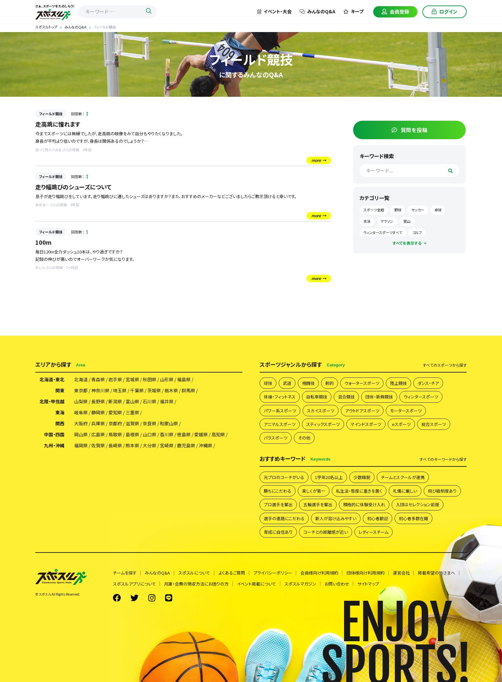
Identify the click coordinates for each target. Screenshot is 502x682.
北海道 (81, 379)
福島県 (184, 379)
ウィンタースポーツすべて (399, 231)
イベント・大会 (274, 11)
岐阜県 (81, 412)
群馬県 (188, 390)
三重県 (132, 412)
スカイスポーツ (320, 411)
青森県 (98, 379)
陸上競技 (398, 383)
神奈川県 (100, 390)
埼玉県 (120, 390)
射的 (329, 383)
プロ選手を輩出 (278, 505)
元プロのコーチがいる (284, 477)
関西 (59, 423)
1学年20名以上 (329, 477)
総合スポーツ (433, 424)
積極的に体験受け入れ (364, 505)
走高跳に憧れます (57, 124)
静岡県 (98, 412)
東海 (59, 412)
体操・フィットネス (280, 397)
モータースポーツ (406, 411)
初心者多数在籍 (413, 518)
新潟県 (115, 401)
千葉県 (137, 390)
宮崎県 (166, 445)
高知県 (218, 434)
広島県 (98, 434)
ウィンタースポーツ (421, 397)
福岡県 (81, 445)
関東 (59, 390)
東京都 (81, 390)
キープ (353, 11)
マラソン (420, 219)
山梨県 (81, 401)
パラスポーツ (275, 438)
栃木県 (171, 390)
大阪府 (81, 423)
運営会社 (402, 573)
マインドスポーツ (366, 424)
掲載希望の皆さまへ (437, 573)
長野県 (98, 401)
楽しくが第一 (313, 491)
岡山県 (81, 434)
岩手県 (115, 379)
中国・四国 (54, 434)
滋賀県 (132, 423)
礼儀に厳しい (405, 491)
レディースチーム (373, 532)
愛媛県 (201, 434)
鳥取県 (115, 434)
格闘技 (308, 383)
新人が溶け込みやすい (335, 518)
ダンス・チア (428, 383)
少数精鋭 (361, 477)
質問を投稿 (418, 128)
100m (43, 242)
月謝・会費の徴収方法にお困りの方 (196, 584)
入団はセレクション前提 (417, 505)
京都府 (115, 423)
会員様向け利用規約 (320, 573)
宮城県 (132, 379)
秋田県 (149, 379)
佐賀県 (98, 445)
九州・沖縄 (54, 445)
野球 (414, 208)
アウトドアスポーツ (362, 411)
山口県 (149, 434)
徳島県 (184, 434)
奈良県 (149, 423)
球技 (268, 383)
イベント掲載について (256, 584)
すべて (445, 365)
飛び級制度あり (442, 491)
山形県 (166, 379)
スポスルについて (194, 573)
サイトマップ (369, 584)
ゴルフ (433, 231)
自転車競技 (316, 397)
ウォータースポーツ (361, 383)
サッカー (434, 208)
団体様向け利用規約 (366, 573)
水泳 (400, 219)
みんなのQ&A (317, 11)
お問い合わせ (337, 584)
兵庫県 (98, 423)
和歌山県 (169, 423)
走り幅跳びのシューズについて (73, 187)
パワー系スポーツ (280, 411)
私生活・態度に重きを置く (359, 491)
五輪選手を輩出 (317, 505)
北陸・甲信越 (51, 401)
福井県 (166, 401)
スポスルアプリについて (134, 584)
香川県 (166, 434)
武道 (287, 383)
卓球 (383, 219)
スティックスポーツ (323, 424)
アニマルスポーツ (280, 424)
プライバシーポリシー (273, 573)
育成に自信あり (278, 532)
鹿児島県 (186, 445)
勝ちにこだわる (277, 491)
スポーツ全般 (390, 208)
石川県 (149, 401)
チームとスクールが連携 (403, 477)
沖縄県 (205, 445)
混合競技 (346, 397)
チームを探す (125, 573)
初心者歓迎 (377, 518)
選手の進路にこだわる (284, 518)
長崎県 (115, 445)
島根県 (132, 434)
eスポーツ (401, 424)
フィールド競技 (50, 113)
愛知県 (115, 412)
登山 (440, 219)
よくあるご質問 (232, 573)
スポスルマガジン (301, 584)
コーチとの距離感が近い (325, 532)
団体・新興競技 (379, 397)
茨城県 (154, 390)
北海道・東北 (51, 379)
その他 (304, 438)
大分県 (149, 445)
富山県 (132, 401)
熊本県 (132, 445)
